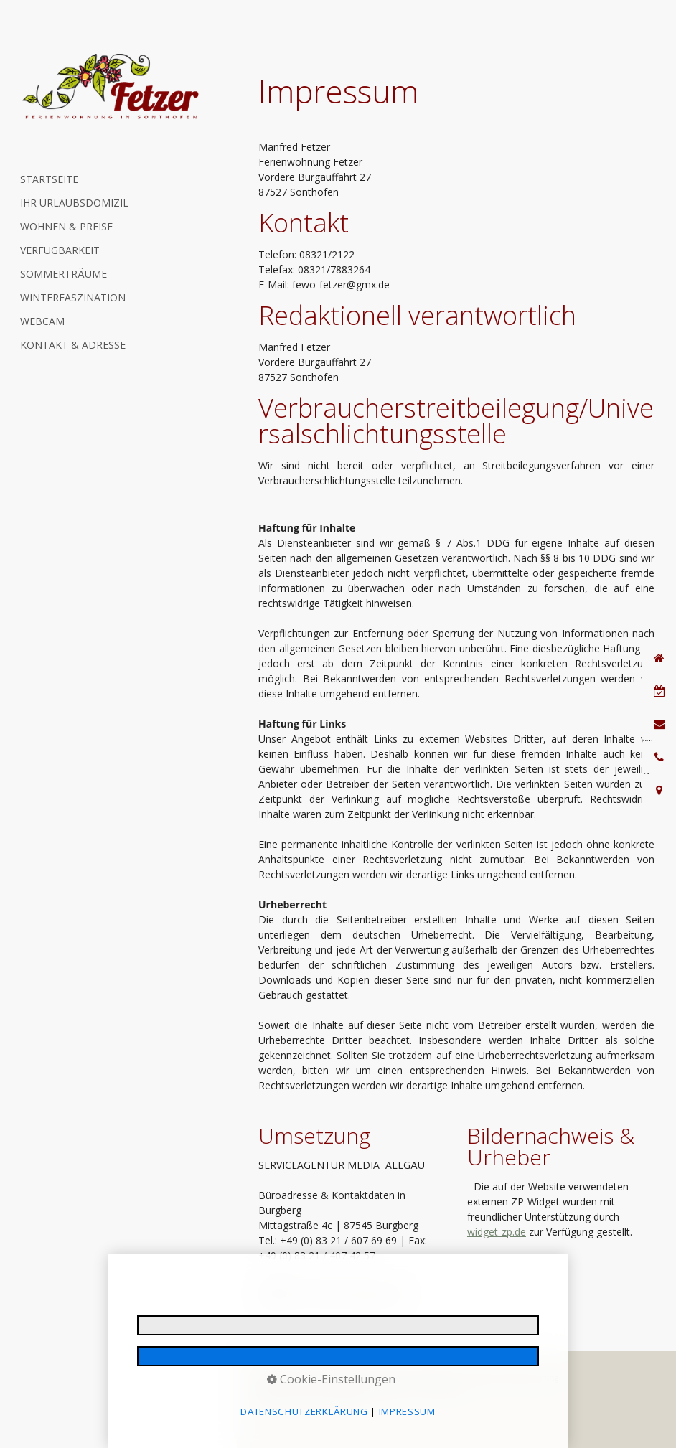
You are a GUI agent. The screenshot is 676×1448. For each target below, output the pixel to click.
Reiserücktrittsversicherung (512, 1378)
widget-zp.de (496, 1231)
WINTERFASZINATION (73, 297)
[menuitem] (107, 179)
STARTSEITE (49, 179)
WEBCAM (42, 321)
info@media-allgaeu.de (345, 1285)
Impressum (276, 1378)
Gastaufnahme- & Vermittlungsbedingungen (333, 1388)
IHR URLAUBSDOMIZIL (74, 203)
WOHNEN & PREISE (66, 226)
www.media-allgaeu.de (352, 1300)
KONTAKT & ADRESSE (73, 345)
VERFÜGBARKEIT (60, 250)
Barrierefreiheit (442, 1388)
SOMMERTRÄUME (63, 274)
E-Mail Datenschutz (423, 1378)
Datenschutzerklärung (342, 1378)
